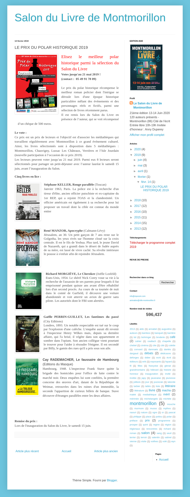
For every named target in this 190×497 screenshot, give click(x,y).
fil (130, 365)
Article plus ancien (106, 451)
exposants (155, 361)
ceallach (152, 341)
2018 (138, 200)
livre (152, 390)
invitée (133, 378)
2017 (138, 205)
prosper (134, 424)
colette (171, 345)
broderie (160, 337)
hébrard (155, 369)
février (142, 176)
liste (158, 386)
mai (140, 165)
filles (140, 365)
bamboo (146, 333)
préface (134, 420)
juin (140, 159)
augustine (167, 329)
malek (133, 394)
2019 (138, 154)
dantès (167, 349)
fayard (168, 361)
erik (144, 361)
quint (145, 424)
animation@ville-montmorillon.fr (142, 300)
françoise (153, 365)
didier (147, 357)
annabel (153, 329)
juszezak (158, 382)
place (148, 416)
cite (154, 345)
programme (164, 420)
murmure (139, 408)
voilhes (154, 441)
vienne (133, 441)
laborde (171, 382)
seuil (169, 433)
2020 (138, 149)
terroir (144, 437)
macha (166, 390)
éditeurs (134, 361)
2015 (138, 217)
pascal (172, 412)
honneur (134, 373)
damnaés (153, 349)
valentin (156, 437)
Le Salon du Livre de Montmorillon (147, 105)
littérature (139, 390)
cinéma (144, 345)
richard (167, 428)
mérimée (134, 398)
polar (169, 416)
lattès (148, 386)
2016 (138, 211)
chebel (133, 345)
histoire (167, 369)
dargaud (134, 353)
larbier (137, 386)
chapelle (166, 341)
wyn (173, 441)
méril (166, 394)
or (163, 412)
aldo (142, 329)
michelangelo (151, 398)
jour (147, 382)
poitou (159, 416)
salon (145, 433)
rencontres (151, 428)
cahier (138, 341)
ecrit (158, 357)
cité (162, 345)
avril (141, 171)
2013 (138, 228)
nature (144, 412)
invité (167, 373)
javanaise (156, 378)
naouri (133, 412)
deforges (134, 357)
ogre (154, 412)
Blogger (112, 480)
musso (153, 408)
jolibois (137, 382)
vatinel (168, 437)
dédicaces (165, 353)
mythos (167, 408)
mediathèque (149, 394)
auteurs (134, 333)
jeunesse (170, 378)
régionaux (135, 428)
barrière (171, 333)
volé (165, 441)
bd (135, 337)
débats (149, 353)
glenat (167, 365)
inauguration (151, 373)
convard (138, 349)
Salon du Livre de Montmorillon (90, 17)
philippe (137, 416)
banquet (159, 333)
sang (159, 433)
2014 (138, 223)
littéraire (170, 386)
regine (156, 424)
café (172, 337)
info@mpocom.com (137, 296)
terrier (133, 437)
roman (133, 433)
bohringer (146, 337)
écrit (169, 357)
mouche (171, 404)
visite (143, 441)
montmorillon (143, 403)
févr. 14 (146, 181)
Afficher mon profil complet (147, 134)
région (168, 424)
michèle (167, 398)
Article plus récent (27, 451)
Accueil (66, 451)
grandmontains (137, 369)
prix (147, 420)
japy (144, 378)
